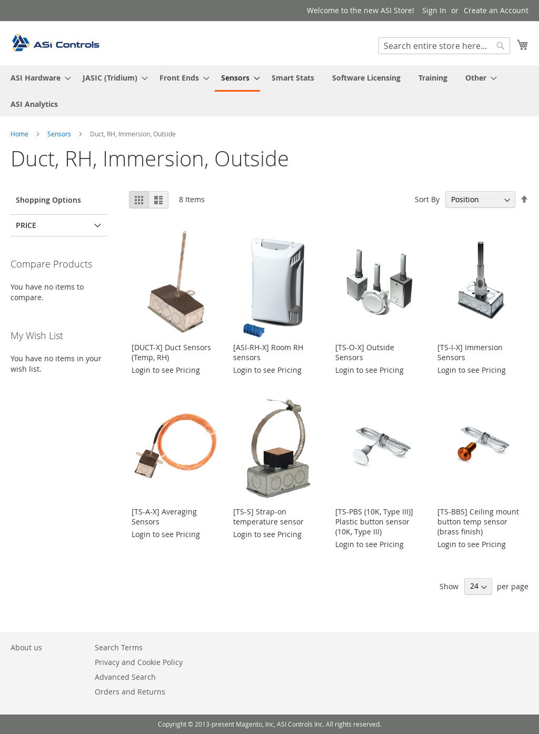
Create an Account (496, 10)
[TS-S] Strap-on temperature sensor (268, 517)
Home (20, 134)
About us (26, 647)
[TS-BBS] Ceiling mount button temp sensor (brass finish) (478, 522)
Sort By (427, 199)
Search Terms (119, 647)
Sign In (434, 10)
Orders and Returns (130, 692)
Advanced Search (125, 677)
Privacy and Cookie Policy (139, 662)
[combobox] (444, 45)
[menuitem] (37, 77)
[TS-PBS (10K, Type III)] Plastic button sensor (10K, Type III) (374, 522)
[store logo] (55, 42)
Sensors (60, 134)
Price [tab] (26, 225)
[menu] (269, 90)
